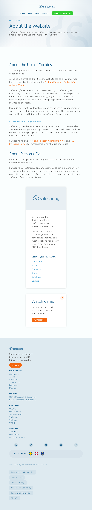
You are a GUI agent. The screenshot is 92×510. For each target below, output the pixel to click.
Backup (35, 281)
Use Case (13, 409)
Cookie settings (18, 483)
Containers (37, 261)
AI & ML (35, 265)
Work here (14, 434)
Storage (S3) (14, 382)
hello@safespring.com (62, 13)
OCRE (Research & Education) (23, 397)
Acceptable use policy (21, 488)
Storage (35, 273)
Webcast (13, 420)
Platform (22, 13)
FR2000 (14, 498)
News (37, 13)
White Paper (15, 412)
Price (30, 13)
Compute (36, 269)
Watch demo (39, 320)
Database (36, 277)
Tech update (15, 417)
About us (13, 432)
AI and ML (13, 377)
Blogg (12, 423)
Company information (21, 493)
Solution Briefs (16, 414)
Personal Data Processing (22, 472)
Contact (45, 13)
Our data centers (17, 437)
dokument (15, 20)
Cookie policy (17, 477)
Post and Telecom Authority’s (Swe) (47, 141)
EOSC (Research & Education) (22, 400)
